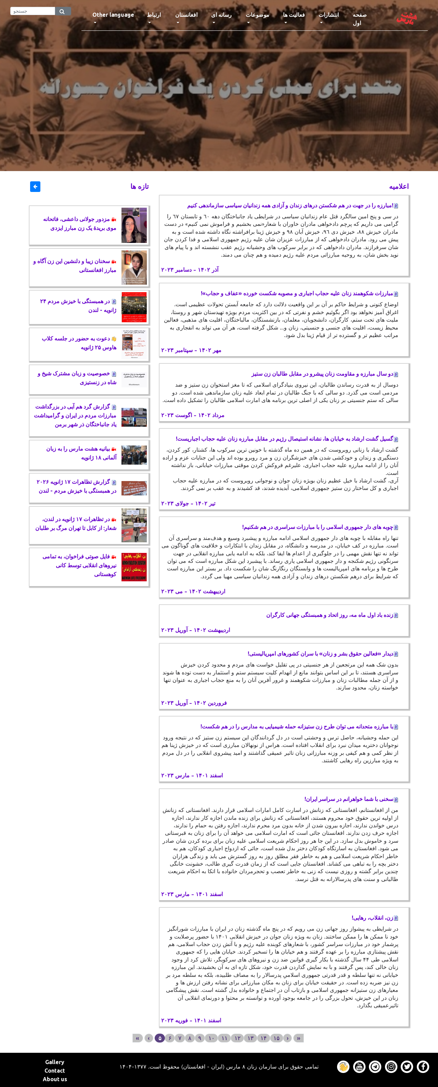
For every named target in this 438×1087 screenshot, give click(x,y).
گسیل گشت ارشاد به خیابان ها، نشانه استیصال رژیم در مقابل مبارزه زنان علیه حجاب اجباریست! (287, 439)
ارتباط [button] (154, 15)
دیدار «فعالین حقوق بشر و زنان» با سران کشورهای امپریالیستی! (323, 653)
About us (55, 1079)
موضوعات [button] (257, 15)
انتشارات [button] (329, 15)
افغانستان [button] (186, 15)
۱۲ (237, 1038)
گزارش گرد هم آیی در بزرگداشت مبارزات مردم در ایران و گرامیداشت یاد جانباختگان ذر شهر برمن (75, 415)
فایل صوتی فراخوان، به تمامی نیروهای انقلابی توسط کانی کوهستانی (79, 565)
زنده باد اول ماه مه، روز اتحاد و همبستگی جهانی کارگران (332, 615)
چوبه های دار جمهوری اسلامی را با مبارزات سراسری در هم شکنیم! (320, 527)
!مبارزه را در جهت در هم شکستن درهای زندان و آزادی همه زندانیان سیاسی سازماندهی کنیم (292, 205)
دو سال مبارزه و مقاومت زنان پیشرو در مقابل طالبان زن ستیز (325, 374)
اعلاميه (399, 186)
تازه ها (139, 186)
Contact (54, 1070)
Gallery (54, 1062)
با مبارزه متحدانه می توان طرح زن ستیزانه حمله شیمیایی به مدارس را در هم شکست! (299, 726)
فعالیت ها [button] (294, 15)
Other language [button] (113, 15)
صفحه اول (366, 19)
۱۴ (263, 1038)
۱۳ (250, 1038)
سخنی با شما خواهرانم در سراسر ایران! (351, 799)
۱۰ (211, 1038)
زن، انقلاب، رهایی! (375, 918)
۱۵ (276, 1038)
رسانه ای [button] (221, 15)
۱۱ (224, 1038)
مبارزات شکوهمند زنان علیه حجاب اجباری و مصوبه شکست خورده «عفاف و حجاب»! (299, 293)
